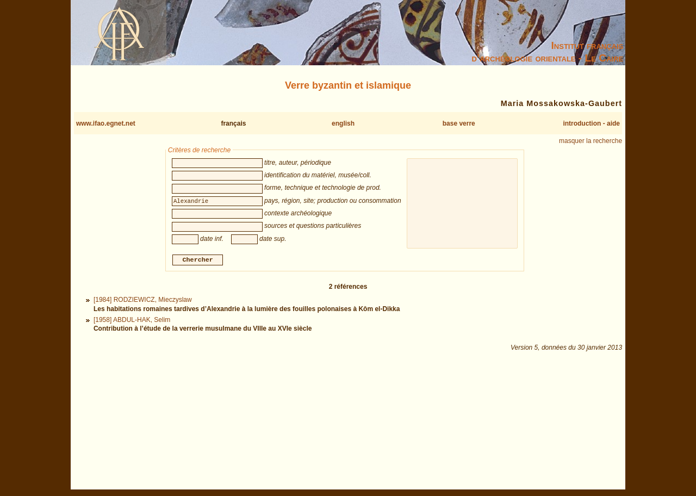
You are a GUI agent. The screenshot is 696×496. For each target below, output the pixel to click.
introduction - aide (591, 123)
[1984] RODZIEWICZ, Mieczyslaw (143, 301)
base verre (459, 123)
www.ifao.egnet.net (105, 123)
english (343, 123)
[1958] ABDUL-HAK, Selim (132, 321)
